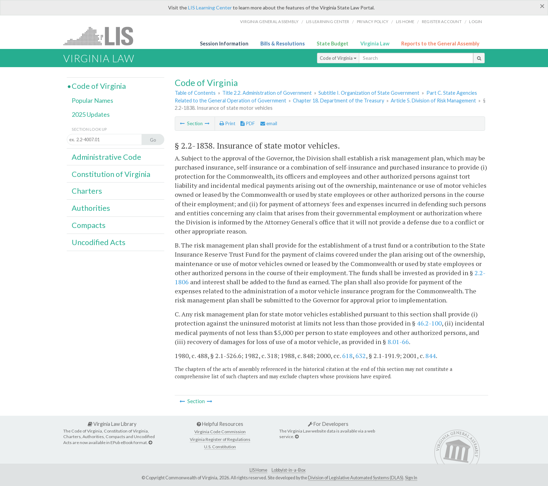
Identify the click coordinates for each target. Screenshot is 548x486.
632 (360, 355)
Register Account (442, 21)
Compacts (89, 225)
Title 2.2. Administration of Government (267, 93)
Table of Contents (195, 93)
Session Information (224, 44)
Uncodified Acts (98, 242)
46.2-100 (429, 323)
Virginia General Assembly (269, 21)
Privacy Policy (373, 21)
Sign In (411, 477)
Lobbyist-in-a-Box (288, 470)
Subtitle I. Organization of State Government (368, 93)
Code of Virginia (338, 58)
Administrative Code (106, 157)
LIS (102, 35)
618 (347, 355)
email (268, 123)
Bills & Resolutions (282, 44)
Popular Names (92, 100)
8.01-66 (398, 341)
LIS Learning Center (210, 7)
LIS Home (258, 470)
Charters (87, 190)
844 (430, 355)
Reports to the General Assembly (440, 44)
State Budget (332, 44)
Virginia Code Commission (220, 431)
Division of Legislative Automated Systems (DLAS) (355, 477)
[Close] (542, 5)
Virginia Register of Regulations (220, 439)
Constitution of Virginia (111, 174)
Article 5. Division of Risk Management (433, 100)
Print (227, 123)
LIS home (405, 21)
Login (475, 21)
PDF (247, 123)
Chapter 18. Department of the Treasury (338, 100)
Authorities (91, 208)
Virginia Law (374, 44)
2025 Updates (91, 114)
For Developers (328, 424)
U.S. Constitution (220, 446)
